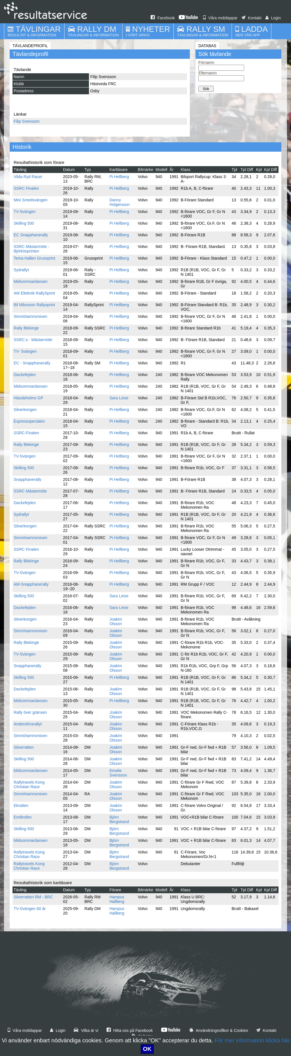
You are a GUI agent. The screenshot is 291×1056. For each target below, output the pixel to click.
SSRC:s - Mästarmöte (33, 339)
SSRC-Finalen (26, 433)
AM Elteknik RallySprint (34, 293)
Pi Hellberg (119, 176)
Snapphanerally (27, 479)
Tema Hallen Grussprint (34, 258)
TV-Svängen (25, 211)
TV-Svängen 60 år (30, 908)
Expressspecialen (29, 421)
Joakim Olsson (115, 621)
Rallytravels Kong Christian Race (29, 784)
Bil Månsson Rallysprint (34, 304)
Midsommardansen (30, 281)
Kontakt (251, 18)
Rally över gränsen (30, 712)
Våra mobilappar (220, 18)
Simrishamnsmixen (30, 316)
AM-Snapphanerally (31, 584)
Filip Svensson (27, 121)
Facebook (163, 18)
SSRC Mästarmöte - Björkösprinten (31, 248)
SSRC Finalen (26, 188)
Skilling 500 (24, 223)
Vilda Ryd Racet (28, 176)
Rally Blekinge (26, 328)
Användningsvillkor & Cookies (219, 1030)
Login (273, 18)
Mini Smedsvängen (30, 200)
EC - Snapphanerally (32, 363)
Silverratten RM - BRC (33, 897)
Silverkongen (25, 409)
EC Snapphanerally (31, 235)
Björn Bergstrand (119, 819)
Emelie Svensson (118, 772)
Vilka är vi (86, 1030)
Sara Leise (118, 398)
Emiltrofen (23, 817)
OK (147, 1049)
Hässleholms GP (28, 398)
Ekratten (21, 805)
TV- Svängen (25, 351)
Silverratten (24, 747)
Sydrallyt (21, 270)
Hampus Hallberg (116, 899)
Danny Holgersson (119, 202)
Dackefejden (25, 374)
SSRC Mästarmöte (30, 491)
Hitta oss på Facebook (130, 1030)
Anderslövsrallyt (28, 724)
